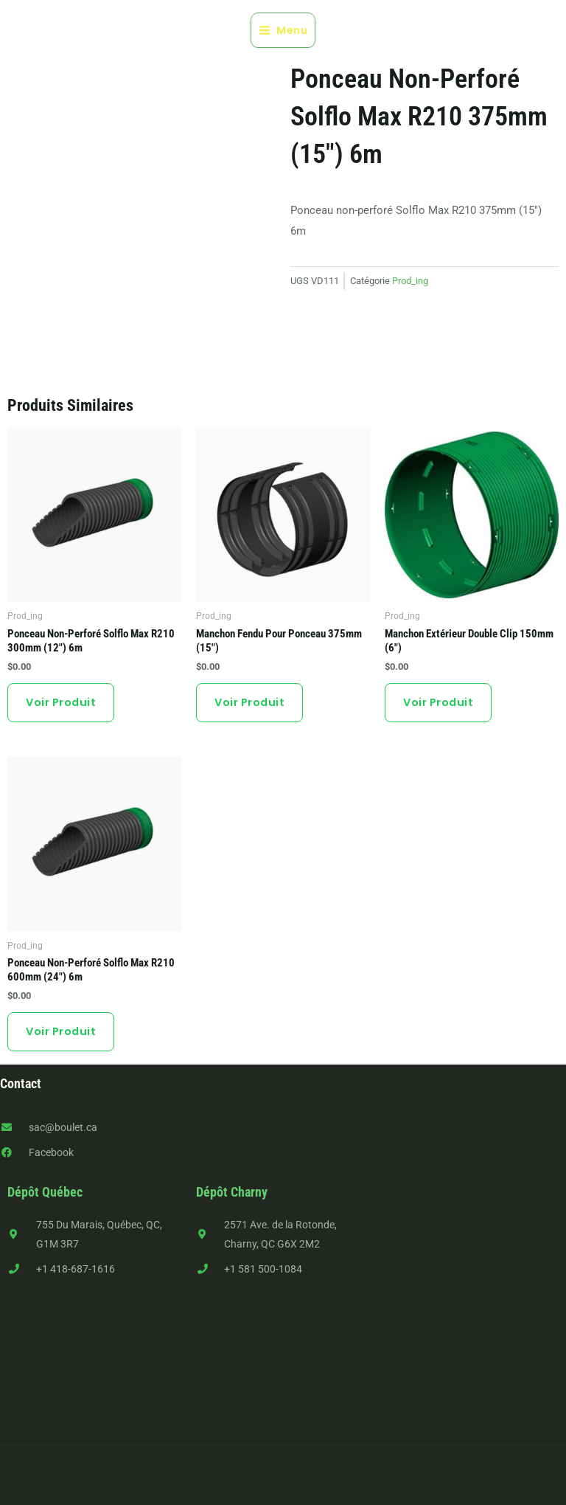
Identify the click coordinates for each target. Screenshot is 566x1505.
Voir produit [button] (61, 702)
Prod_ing (410, 280)
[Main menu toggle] (283, 30)
